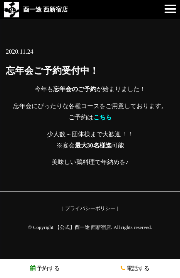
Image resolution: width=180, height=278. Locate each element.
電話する (135, 268)
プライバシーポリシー (90, 208)
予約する (45, 268)
